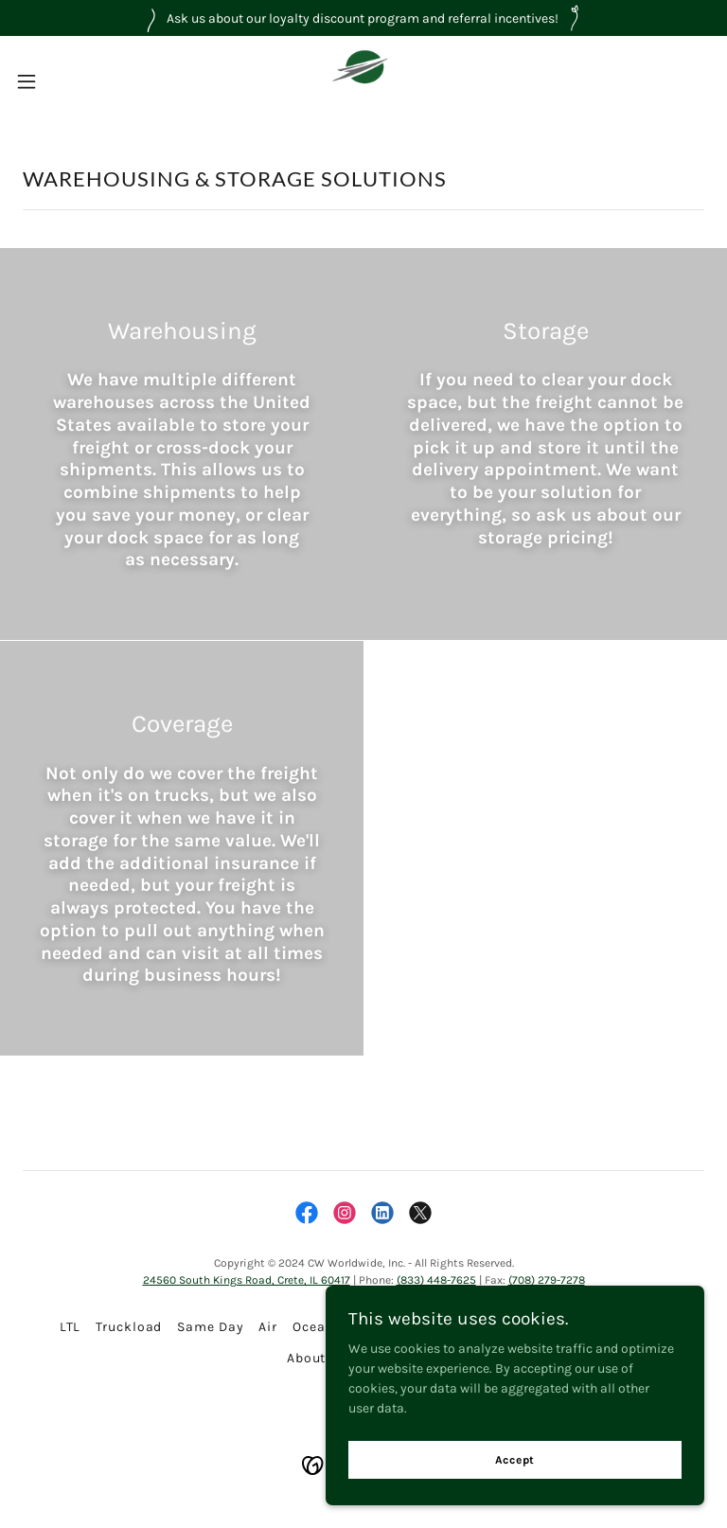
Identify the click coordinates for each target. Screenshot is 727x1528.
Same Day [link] (210, 1327)
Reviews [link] (584, 1327)
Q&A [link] (356, 1358)
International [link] (392, 1327)
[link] (363, 81)
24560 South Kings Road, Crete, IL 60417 (246, 1280)
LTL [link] (70, 1327)
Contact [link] (413, 1358)
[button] (61, 81)
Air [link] (267, 1327)
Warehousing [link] (496, 1327)
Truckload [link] (129, 1327)
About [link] (306, 1358)
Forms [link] (646, 1327)
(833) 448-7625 (436, 1280)
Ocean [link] (313, 1327)
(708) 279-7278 (546, 1280)
